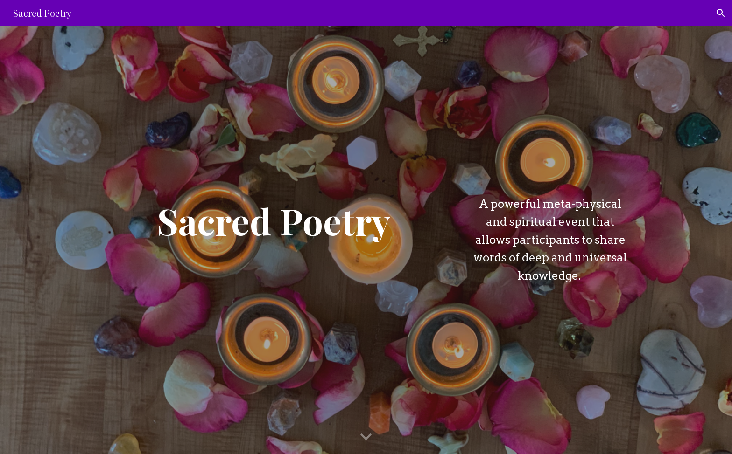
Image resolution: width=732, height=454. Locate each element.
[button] (721, 13)
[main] (274, 220)
